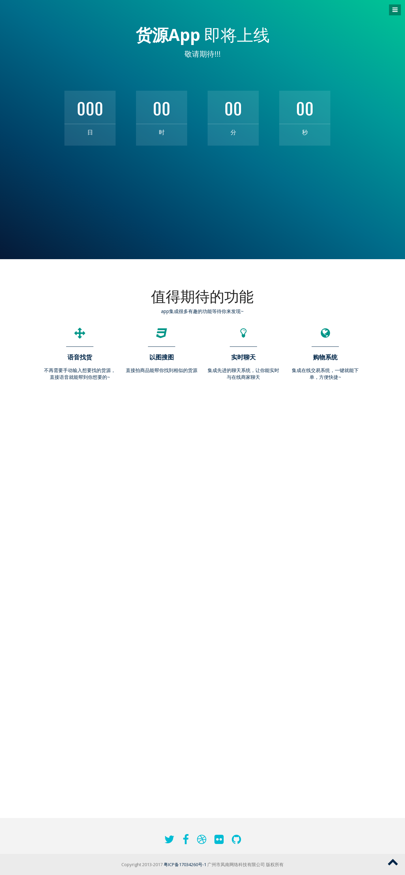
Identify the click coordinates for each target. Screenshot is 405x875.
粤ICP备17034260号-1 (185, 864)
